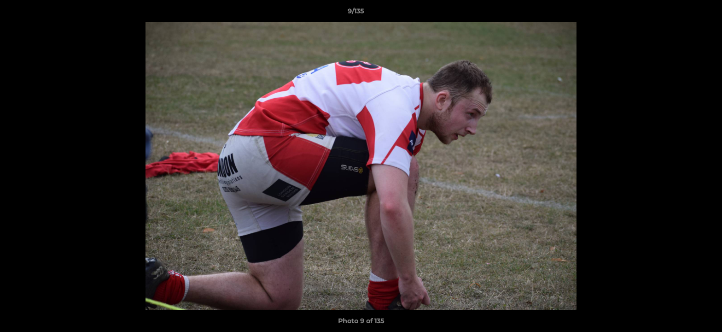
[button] (683, 13)
